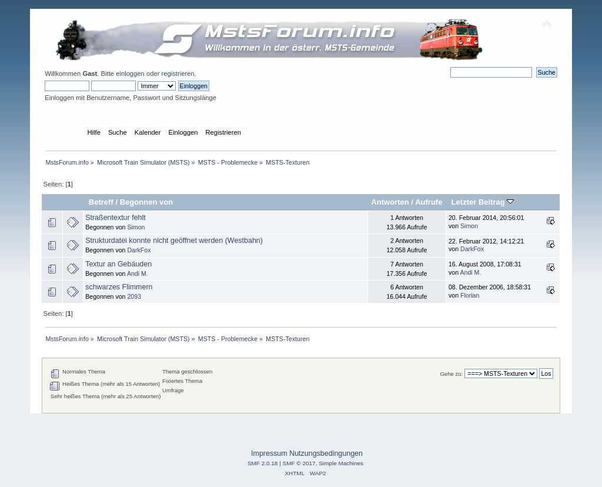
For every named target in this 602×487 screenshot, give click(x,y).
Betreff (101, 202)
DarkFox (138, 249)
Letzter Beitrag (483, 202)
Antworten (390, 202)
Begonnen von (146, 202)
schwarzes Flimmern (118, 287)
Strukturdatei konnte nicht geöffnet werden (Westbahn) (174, 240)
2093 (134, 296)
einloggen (130, 73)
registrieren (178, 73)
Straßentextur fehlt (115, 218)
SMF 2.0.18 (263, 463)
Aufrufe (428, 202)
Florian (469, 295)
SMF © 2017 (299, 463)
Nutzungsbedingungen (326, 453)
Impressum (269, 453)
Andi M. (137, 273)
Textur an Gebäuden (118, 264)
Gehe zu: (451, 374)
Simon (136, 227)
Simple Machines (341, 463)
